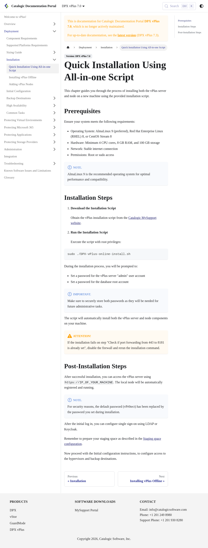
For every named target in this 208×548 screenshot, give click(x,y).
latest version (127, 35)
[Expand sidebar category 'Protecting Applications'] (54, 134)
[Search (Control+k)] (179, 6)
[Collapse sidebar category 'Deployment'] (54, 31)
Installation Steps (187, 26)
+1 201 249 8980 (161, 515)
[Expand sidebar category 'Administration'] (54, 149)
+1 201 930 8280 (172, 520)
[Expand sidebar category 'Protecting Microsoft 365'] (54, 127)
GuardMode (17, 523)
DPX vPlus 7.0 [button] (71, 6)
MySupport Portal (86, 510)
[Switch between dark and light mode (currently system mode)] (201, 6)
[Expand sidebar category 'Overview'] (54, 24)
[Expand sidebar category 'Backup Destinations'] (54, 98)
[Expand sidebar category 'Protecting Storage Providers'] (54, 142)
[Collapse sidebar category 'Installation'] (54, 59)
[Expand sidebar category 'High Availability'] (54, 105)
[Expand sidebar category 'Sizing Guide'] (54, 52)
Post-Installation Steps (189, 32)
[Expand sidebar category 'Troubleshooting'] (54, 163)
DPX (13, 510)
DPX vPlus (17, 529)
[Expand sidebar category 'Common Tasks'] (54, 113)
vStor (13, 516)
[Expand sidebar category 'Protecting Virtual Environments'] (54, 120)
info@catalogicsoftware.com (168, 509)
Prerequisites (184, 20)
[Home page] (68, 47)
